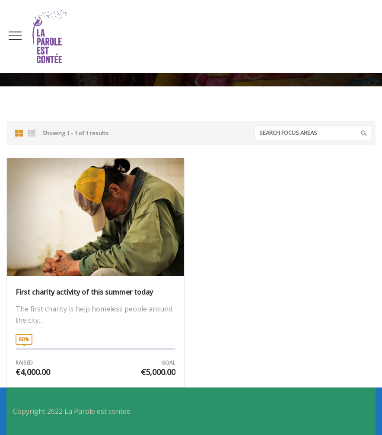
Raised (24, 362)
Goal (168, 362)
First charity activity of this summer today (84, 292)
